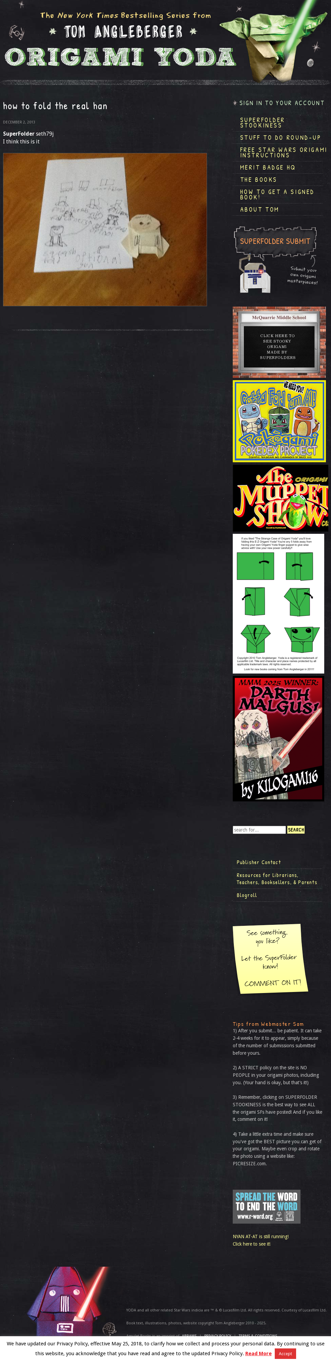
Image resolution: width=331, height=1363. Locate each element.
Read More (258, 1353)
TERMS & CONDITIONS (258, 1336)
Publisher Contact (259, 862)
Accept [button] (285, 1353)
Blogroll (247, 895)
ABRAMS (189, 1336)
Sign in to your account (282, 103)
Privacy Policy (217, 1336)
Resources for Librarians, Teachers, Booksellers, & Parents (277, 878)
